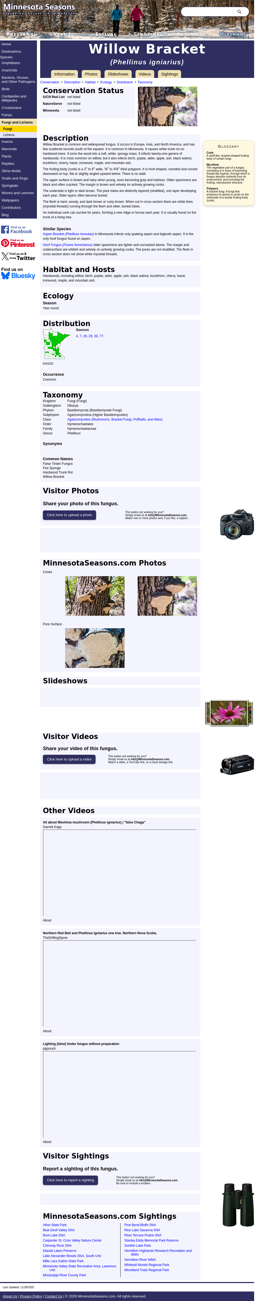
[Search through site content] (207, 11)
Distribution (125, 82)
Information (64, 74)
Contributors (11, 208)
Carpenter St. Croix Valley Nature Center (72, 1240)
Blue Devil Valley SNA (59, 1230)
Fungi (7, 129)
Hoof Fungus (68, 245)
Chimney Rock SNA (57, 1246)
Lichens (8, 135)
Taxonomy (145, 82)
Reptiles (8, 164)
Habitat (90, 82)
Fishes (7, 115)
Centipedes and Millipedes (14, 98)
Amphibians (11, 63)
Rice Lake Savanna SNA (142, 1230)
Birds (6, 89)
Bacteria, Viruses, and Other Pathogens (18, 79)
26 (85, 336)
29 (90, 336)
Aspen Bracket (68, 234)
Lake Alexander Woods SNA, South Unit (72, 1256)
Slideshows (118, 74)
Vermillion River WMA (140, 1260)
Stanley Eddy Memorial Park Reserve (151, 1240)
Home (6, 44)
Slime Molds (11, 171)
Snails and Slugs (15, 178)
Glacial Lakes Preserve (59, 1251)
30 (96, 336)
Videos (145, 74)
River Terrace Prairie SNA (143, 1235)
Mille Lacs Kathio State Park (63, 1261)
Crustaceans (11, 108)
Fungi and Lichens (17, 122)
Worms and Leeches (18, 193)
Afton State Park (55, 1225)
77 (101, 336)
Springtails (10, 186)
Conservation (49, 82)
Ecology (106, 82)
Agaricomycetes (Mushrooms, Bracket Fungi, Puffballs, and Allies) (115, 419)
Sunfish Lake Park (137, 1246)
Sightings (169, 74)
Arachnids (9, 70)
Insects (7, 142)
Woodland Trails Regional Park (146, 1270)
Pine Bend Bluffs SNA (140, 1225)
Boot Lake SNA (54, 1235)
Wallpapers (10, 200)
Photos (91, 74)
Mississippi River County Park (64, 1275)
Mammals (9, 149)
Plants (6, 156)
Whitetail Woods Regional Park (146, 1265)
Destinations (11, 51)
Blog (5, 215)
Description (72, 82)
